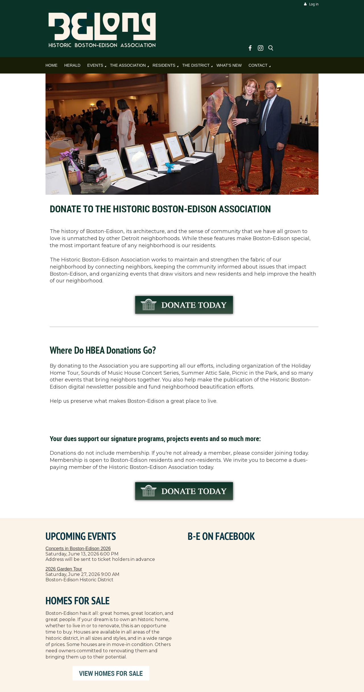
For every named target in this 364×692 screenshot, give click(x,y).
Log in (313, 4)
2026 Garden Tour (64, 569)
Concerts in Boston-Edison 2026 (78, 548)
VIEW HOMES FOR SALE (111, 673)
